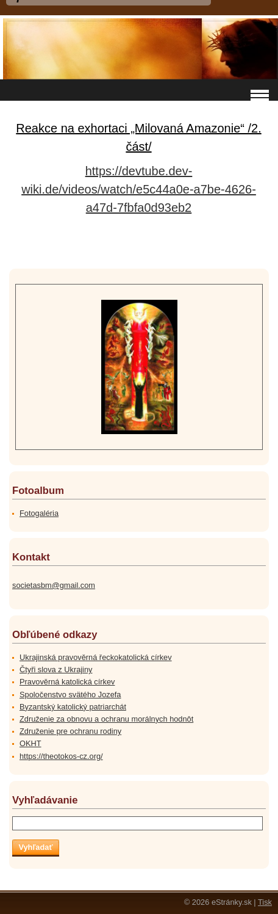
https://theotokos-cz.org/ (61, 756)
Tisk (265, 902)
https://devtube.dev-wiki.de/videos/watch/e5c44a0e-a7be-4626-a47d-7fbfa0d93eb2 (138, 189)
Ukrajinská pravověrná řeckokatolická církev (96, 657)
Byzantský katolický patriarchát (73, 706)
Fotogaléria (39, 513)
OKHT (30, 743)
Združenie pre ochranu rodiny (70, 731)
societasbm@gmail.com (53, 585)
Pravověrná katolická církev (67, 681)
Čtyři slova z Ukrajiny (56, 669)
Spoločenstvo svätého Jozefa (70, 694)
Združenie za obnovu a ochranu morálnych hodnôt (106, 719)
